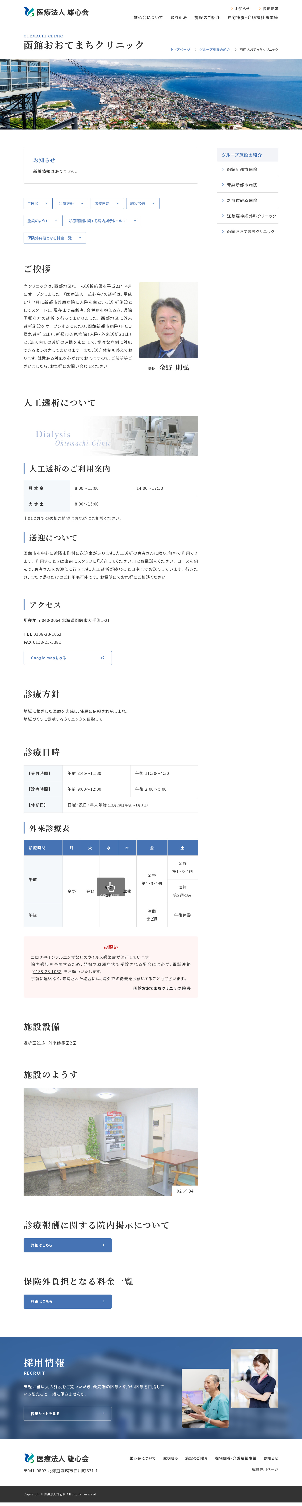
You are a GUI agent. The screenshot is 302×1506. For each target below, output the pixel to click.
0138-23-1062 (47, 973)
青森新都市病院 (242, 185)
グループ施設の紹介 (214, 49)
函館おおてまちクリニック (250, 231)
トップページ (181, 49)
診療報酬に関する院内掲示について (98, 220)
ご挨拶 (32, 203)
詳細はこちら (43, 1247)
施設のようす (37, 220)
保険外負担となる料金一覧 (49, 238)
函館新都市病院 (242, 169)
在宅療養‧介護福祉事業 (231, 1461)
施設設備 (137, 203)
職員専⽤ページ (265, 1472)
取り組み (179, 17)
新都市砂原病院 (242, 200)
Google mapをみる (51, 658)
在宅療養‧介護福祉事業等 (252, 17)
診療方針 (66, 203)
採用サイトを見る (47, 1417)
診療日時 (101, 203)
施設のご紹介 (207, 17)
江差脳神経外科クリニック (251, 216)
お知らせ (242, 8)
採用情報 (270, 8)
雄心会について (149, 17)
